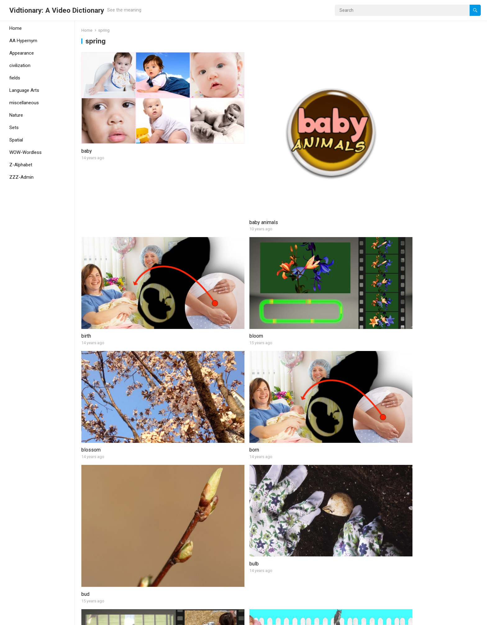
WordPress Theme (104, 618)
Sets (14, 127)
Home (15, 28)
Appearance (21, 53)
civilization (19, 65)
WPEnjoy (137, 618)
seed (87, 496)
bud (288, 249)
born (187, 232)
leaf (389, 344)
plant (188, 420)
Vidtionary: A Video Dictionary (56, 10)
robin (390, 420)
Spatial (16, 140)
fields (14, 78)
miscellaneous (24, 103)
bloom (391, 113)
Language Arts (24, 90)
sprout (291, 496)
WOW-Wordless (25, 152)
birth (288, 113)
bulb (389, 232)
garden (190, 344)
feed (86, 326)
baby (86, 113)
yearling (89, 590)
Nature (16, 115)
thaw (390, 496)
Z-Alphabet (20, 165)
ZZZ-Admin (21, 177)
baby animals (197, 155)
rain (287, 420)
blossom (91, 232)
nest (86, 420)
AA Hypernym (23, 40)
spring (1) (193, 514)
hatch (289, 326)
